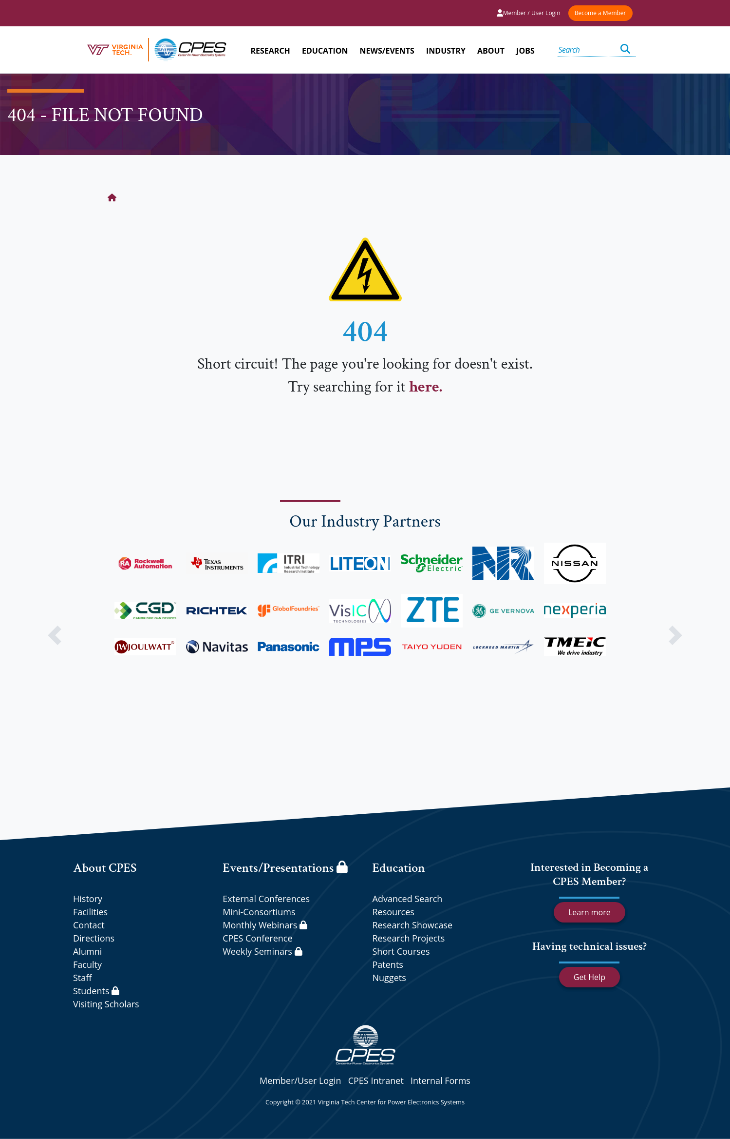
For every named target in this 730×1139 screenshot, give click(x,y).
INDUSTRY (446, 50)
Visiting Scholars (106, 1004)
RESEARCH (270, 50)
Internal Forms (440, 1080)
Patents (388, 964)
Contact (89, 925)
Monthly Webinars (265, 925)
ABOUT (491, 50)
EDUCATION (325, 50)
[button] (55, 635)
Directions (93, 938)
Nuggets (389, 977)
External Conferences (266, 898)
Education (399, 868)
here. (425, 387)
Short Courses (401, 951)
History (87, 898)
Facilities (90, 912)
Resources (393, 912)
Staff (82, 977)
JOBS (525, 50)
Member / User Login (529, 13)
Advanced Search (408, 898)
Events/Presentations (285, 868)
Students (96, 991)
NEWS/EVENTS (387, 50)
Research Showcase (413, 925)
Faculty (87, 964)
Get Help (589, 977)
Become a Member (600, 13)
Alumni (87, 951)
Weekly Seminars (262, 951)
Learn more (589, 912)
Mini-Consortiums (259, 912)
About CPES (105, 868)
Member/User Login (300, 1080)
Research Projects (409, 938)
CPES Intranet (376, 1080)
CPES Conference (257, 938)
